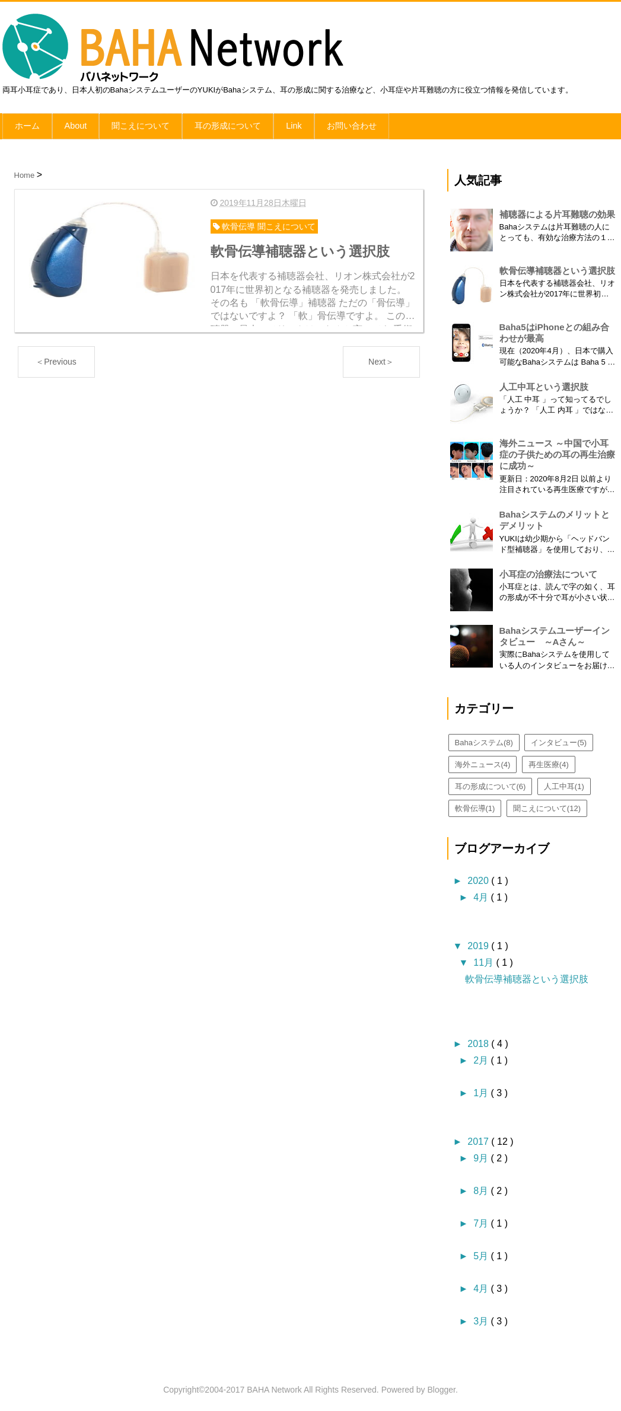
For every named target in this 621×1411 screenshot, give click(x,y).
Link (293, 124)
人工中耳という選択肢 (543, 384)
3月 (482, 1318)
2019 (479, 943)
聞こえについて (140, 124)
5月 (482, 1253)
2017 (479, 1139)
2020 (479, 878)
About (76, 124)
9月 (482, 1155)
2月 (482, 1057)
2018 (479, 1041)
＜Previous (56, 358)
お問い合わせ (350, 124)
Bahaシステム (484, 739)
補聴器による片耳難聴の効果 (557, 211)
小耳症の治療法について (548, 571)
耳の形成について (227, 124)
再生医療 (548, 761)
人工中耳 (564, 783)
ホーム (27, 124)
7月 (482, 1220)
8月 (482, 1188)
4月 (482, 894)
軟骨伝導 (475, 805)
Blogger (441, 1386)
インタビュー (559, 739)
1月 (482, 1090)
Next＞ (381, 358)
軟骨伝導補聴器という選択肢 (557, 268)
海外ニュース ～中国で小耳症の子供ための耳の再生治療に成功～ (557, 451)
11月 (484, 959)
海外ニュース (483, 761)
